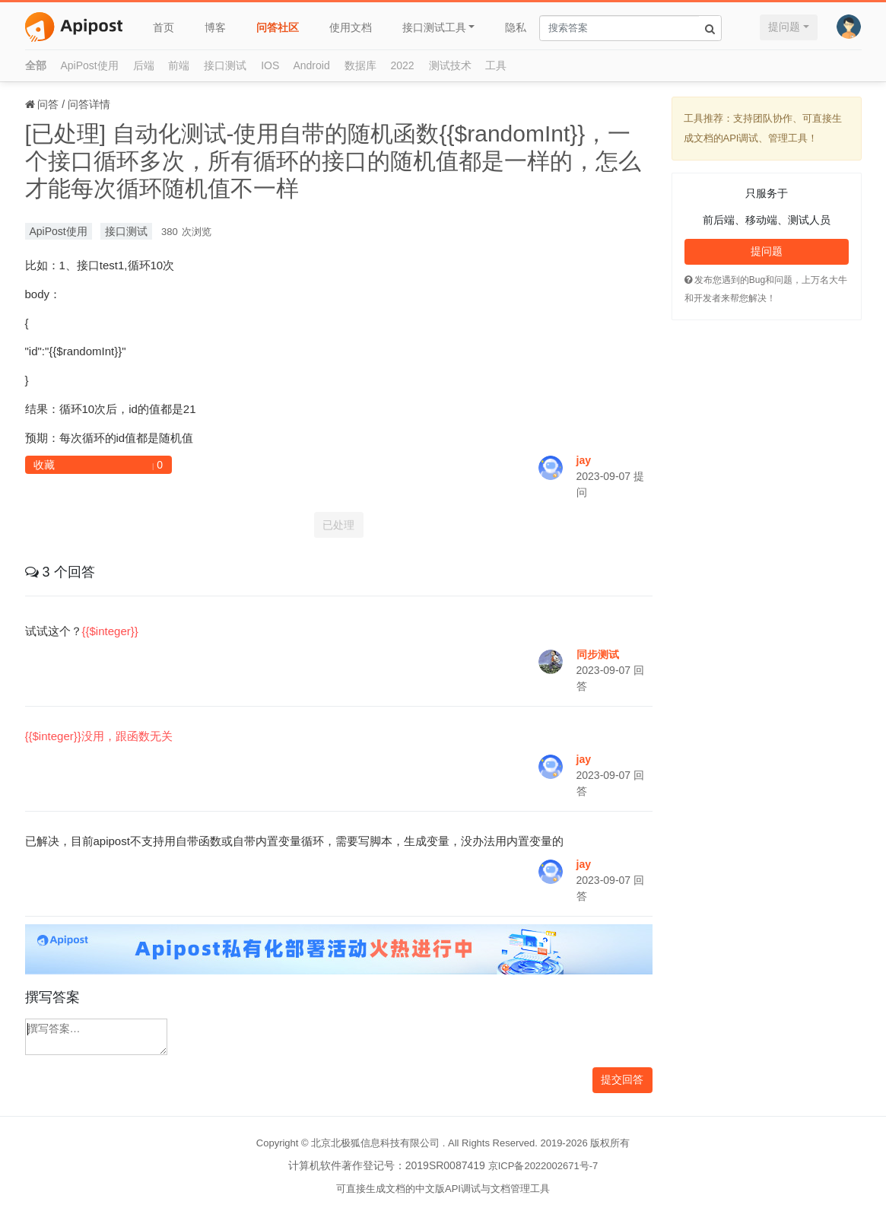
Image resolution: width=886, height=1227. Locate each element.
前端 (178, 65)
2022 (402, 65)
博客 (215, 27)
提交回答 (622, 1079)
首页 (163, 27)
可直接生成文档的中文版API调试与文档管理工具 (443, 1188)
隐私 (515, 27)
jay (583, 460)
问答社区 (277, 27)
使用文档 (350, 27)
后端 (143, 65)
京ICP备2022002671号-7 (543, 1165)
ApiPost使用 (89, 65)
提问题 (784, 27)
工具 (496, 65)
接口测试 (225, 65)
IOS (270, 65)
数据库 (360, 65)
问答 (48, 104)
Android (311, 65)
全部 (35, 65)
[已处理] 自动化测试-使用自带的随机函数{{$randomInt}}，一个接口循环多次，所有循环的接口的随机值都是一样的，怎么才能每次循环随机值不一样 (333, 161)
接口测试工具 (434, 27)
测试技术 (450, 65)
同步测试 (597, 654)
